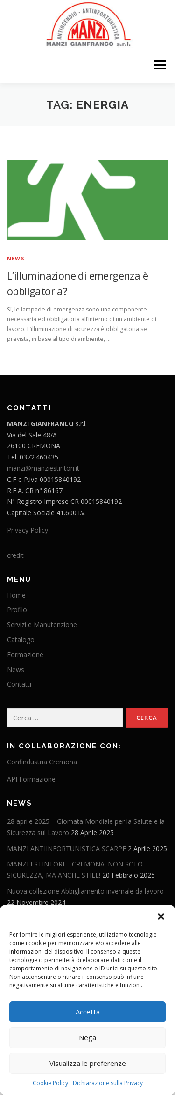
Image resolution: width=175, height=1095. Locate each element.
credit (15, 555)
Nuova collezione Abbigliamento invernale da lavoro (85, 891)
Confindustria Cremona (42, 761)
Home (16, 595)
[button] (161, 916)
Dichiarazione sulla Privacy (108, 1083)
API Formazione (31, 779)
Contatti (19, 684)
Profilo (17, 609)
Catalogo (21, 639)
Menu (159, 65)
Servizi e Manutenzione (42, 624)
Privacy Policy (27, 529)
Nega (87, 1037)
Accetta (88, 1011)
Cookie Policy (50, 1083)
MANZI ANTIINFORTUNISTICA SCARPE (66, 848)
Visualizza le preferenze (87, 1063)
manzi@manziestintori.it (43, 468)
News (16, 258)
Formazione (25, 654)
